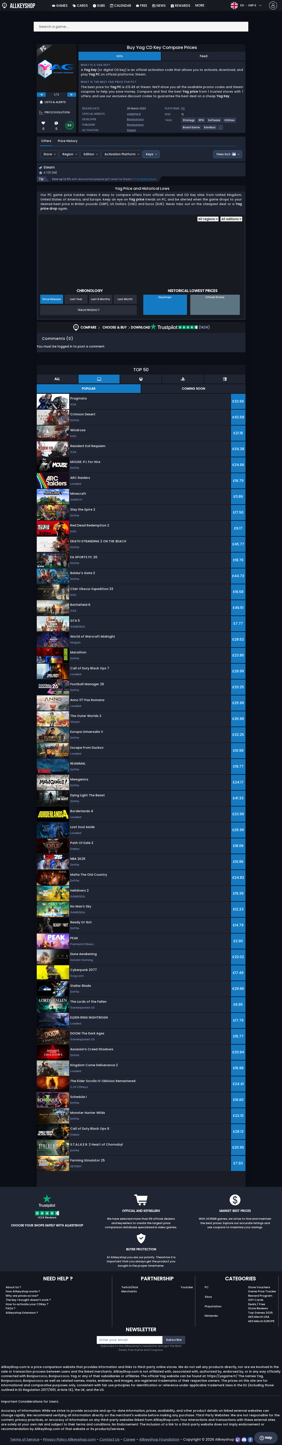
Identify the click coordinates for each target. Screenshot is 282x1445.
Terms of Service (24, 1439)
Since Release (51, 299)
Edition (89, 154)
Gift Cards (255, 1300)
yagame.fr (134, 114)
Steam (131, 130)
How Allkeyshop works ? (23, 1292)
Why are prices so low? (22, 1296)
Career (129, 1439)
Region (67, 154)
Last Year (76, 299)
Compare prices (145, 180)
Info (120, 56)
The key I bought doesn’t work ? (28, 1300)
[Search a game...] (141, 27)
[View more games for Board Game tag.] (191, 129)
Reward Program (260, 1296)
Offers (46, 141)
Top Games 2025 (260, 1313)
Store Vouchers (259, 1288)
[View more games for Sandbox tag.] (209, 129)
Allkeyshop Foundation (159, 1439)
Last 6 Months (100, 299)
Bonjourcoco (135, 119)
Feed (203, 56)
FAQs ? (10, 1309)
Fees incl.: (226, 154)
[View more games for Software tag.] (214, 122)
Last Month (125, 299)
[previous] (41, 94)
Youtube (187, 1288)
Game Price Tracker (262, 1292)
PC (207, 1288)
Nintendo (211, 1316)
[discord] (244, 1439)
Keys (149, 154)
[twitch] (238, 1439)
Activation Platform (120, 154)
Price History (67, 141)
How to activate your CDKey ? (27, 1305)
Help (266, 1437)
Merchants (129, 1292)
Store (47, 154)
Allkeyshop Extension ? (22, 1313)
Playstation (213, 1307)
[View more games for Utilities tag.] (230, 122)
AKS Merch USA (258, 1317)
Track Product (88, 310)
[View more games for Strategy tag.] (189, 122)
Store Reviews (258, 1309)
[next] (71, 94)
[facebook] (251, 1439)
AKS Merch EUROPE (261, 1322)
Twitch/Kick (129, 1288)
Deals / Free (256, 1305)
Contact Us (109, 1439)
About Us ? (13, 1288)
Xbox (208, 1297)
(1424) (180, 328)
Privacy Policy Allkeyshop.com (69, 1439)
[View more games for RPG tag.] (201, 122)
